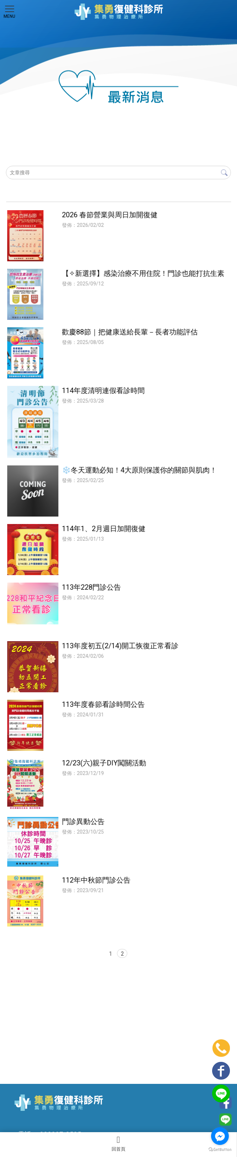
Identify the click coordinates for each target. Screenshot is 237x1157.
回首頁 (118, 1143)
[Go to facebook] (220, 1136)
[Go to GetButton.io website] (220, 1149)
